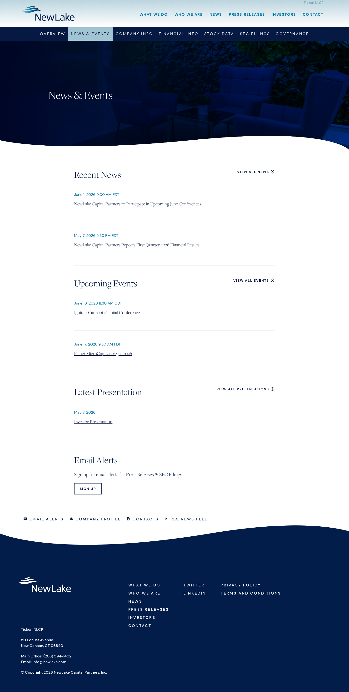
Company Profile (98, 519)
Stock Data (219, 33)
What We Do (154, 14)
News (215, 14)
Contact (313, 14)
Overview (52, 33)
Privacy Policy (241, 585)
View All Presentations (242, 389)
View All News (253, 172)
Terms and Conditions (251, 593)
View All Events (251, 280)
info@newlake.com (49, 661)
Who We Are (188, 14)
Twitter (194, 585)
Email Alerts (47, 519)
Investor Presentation (93, 421)
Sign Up (88, 489)
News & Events (90, 33)
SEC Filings (255, 33)
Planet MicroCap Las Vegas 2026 (103, 353)
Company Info (134, 33)
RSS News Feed (189, 519)
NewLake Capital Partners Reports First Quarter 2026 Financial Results (136, 245)
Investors (284, 14)
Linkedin (195, 593)
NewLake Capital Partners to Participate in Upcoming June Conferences (137, 204)
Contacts (146, 519)
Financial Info (179, 33)
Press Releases (247, 14)
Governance (292, 33)
